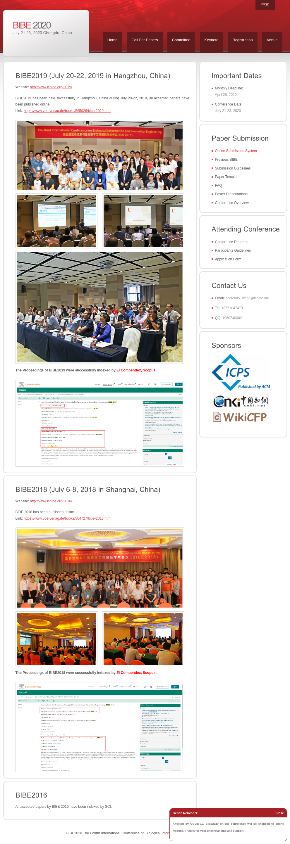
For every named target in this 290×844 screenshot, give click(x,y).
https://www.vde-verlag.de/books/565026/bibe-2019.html (67, 111)
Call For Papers (144, 40)
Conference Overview (232, 203)
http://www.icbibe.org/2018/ (51, 501)
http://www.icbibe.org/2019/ (51, 87)
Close (279, 813)
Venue (272, 40)
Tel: (218, 308)
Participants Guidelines (233, 250)
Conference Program (231, 242)
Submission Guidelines (233, 168)
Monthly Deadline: (229, 88)
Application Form (228, 259)
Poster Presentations (231, 194)
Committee (181, 40)
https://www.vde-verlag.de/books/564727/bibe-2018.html (67, 518)
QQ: (218, 318)
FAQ (218, 186)
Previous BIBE (226, 160)
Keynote (212, 40)
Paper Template (227, 177)
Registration (242, 40)
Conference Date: (229, 104)
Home (112, 40)
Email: (220, 298)
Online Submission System (236, 151)
